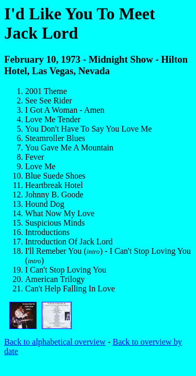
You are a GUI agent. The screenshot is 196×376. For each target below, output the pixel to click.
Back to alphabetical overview (55, 341)
